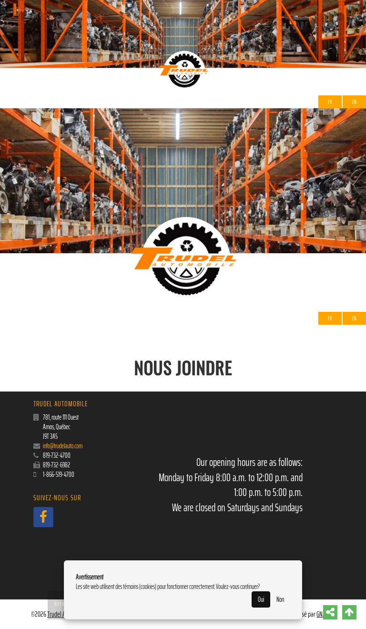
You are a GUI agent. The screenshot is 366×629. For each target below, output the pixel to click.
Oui (261, 599)
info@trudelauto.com (62, 446)
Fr (330, 101)
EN (354, 101)
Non (280, 599)
